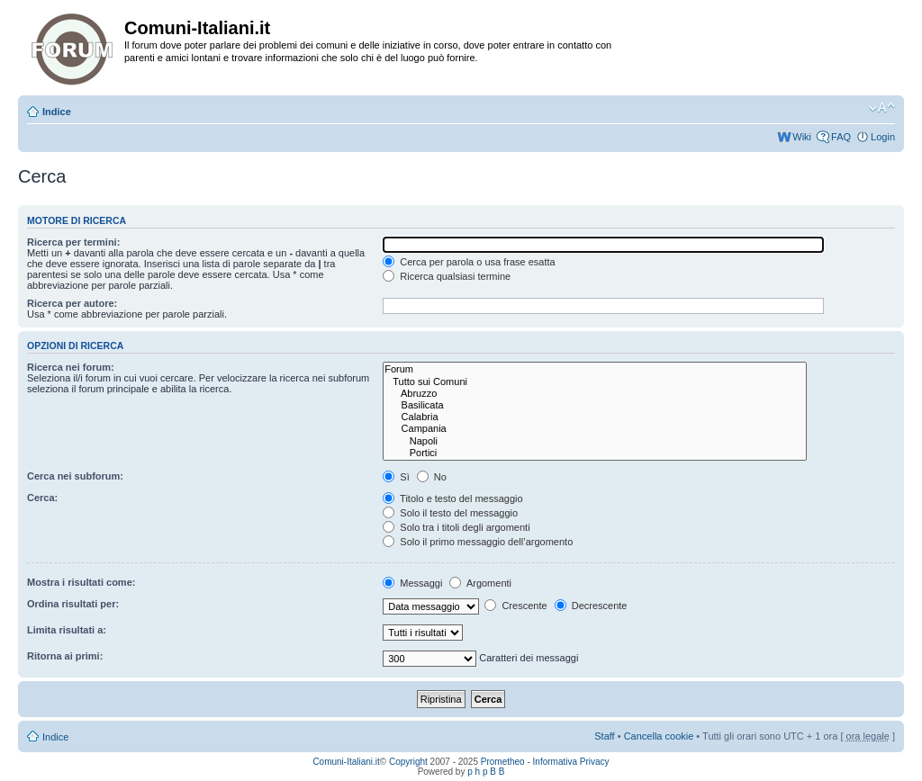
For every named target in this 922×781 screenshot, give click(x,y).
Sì (396, 476)
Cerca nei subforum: (75, 476)
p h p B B (485, 772)
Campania (594, 429)
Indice (56, 111)
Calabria (594, 417)
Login (883, 136)
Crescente (515, 605)
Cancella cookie (659, 736)
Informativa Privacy (571, 762)
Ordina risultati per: (73, 603)
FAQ (841, 136)
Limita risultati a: (66, 629)
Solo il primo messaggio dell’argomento (478, 541)
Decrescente (591, 605)
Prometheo (503, 762)
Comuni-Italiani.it (345, 762)
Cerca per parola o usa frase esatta (469, 261)
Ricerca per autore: (72, 303)
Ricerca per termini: (73, 242)
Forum (594, 369)
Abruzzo (594, 393)
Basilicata (594, 405)
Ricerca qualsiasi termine (447, 276)
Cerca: (42, 497)
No (432, 476)
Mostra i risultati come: (81, 582)
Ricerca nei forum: (70, 367)
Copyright (408, 762)
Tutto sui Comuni (594, 382)
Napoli (594, 441)
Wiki (801, 136)
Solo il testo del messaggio (450, 512)
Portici (594, 453)
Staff (604, 736)
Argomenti (480, 583)
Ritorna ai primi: (65, 656)
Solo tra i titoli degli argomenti (456, 527)
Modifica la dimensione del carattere (882, 108)
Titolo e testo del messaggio (452, 498)
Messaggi (412, 583)
